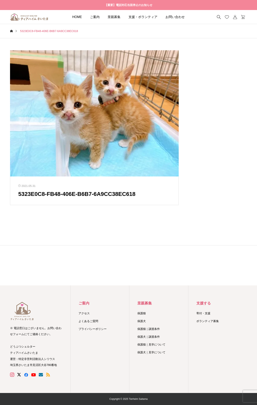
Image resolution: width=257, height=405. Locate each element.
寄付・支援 (203, 313)
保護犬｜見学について (151, 352)
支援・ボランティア (142, 17)
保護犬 (141, 321)
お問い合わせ (175, 17)
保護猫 (141, 313)
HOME (77, 17)
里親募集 (114, 17)
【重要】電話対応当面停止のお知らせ (128, 5)
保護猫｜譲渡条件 (148, 328)
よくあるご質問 (88, 321)
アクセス (84, 313)
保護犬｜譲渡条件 (148, 336)
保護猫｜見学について (151, 344)
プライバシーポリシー (93, 328)
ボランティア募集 (207, 321)
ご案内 (95, 17)
